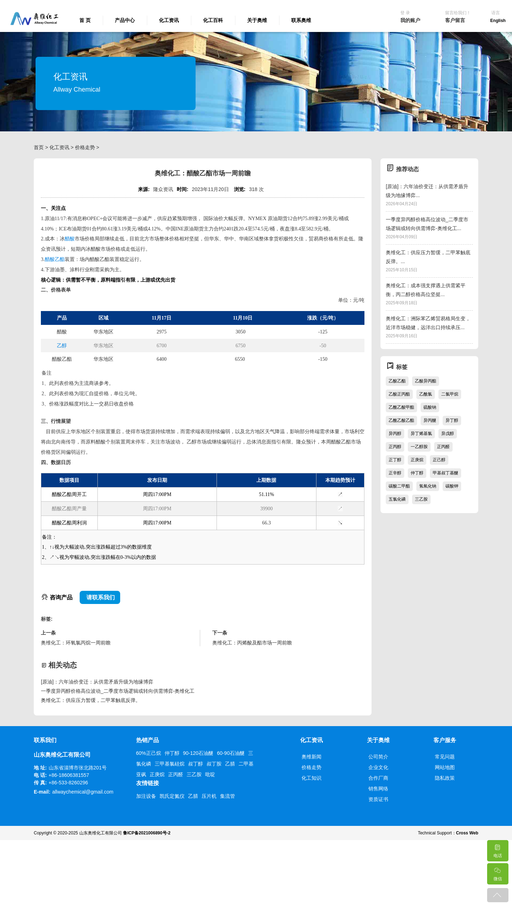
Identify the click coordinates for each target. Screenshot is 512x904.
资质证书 (378, 799)
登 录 (405, 12)
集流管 (227, 796)
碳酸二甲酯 (399, 486)
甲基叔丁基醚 (445, 472)
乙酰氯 (425, 394)
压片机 (209, 796)
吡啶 (210, 774)
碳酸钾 (452, 486)
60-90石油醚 (231, 753)
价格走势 (85, 147)
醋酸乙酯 (55, 259)
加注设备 (146, 796)
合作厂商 (378, 778)
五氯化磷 (397, 499)
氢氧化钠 (427, 486)
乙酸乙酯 (397, 381)
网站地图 (445, 767)
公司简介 (378, 756)
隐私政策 (445, 778)
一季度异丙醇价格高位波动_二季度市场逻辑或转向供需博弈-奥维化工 (117, 691)
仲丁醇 (417, 472)
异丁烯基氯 (421, 433)
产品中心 (125, 20)
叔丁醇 (195, 764)
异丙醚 (429, 420)
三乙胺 (421, 499)
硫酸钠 (429, 407)
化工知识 (311, 778)
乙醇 (62, 345)
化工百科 (213, 20)
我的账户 (410, 20)
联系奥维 (301, 20)
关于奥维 (257, 20)
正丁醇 (395, 459)
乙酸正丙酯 (399, 394)
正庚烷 (417, 459)
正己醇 (439, 459)
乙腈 (230, 764)
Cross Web (467, 833)
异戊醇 (447, 433)
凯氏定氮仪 (172, 796)
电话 (497, 849)
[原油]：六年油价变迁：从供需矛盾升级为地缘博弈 (97, 682)
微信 (497, 872)
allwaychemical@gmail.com (82, 792)
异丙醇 (395, 433)
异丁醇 (452, 420)
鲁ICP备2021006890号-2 (146, 833)
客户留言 (455, 20)
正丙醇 (395, 446)
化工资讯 (169, 20)
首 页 (85, 20)
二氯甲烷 (449, 394)
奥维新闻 (311, 756)
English (498, 20)
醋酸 (70, 238)
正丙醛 (443, 446)
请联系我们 (100, 597)
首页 (39, 147)
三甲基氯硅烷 (170, 764)
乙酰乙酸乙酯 (401, 420)
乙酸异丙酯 (425, 381)
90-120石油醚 (198, 753)
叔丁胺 (214, 764)
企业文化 (378, 767)
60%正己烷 (148, 753)
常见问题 (445, 756)
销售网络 (378, 788)
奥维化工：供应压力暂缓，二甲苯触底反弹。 (90, 700)
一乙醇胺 (419, 446)
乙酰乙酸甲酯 (401, 407)
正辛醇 (395, 472)
